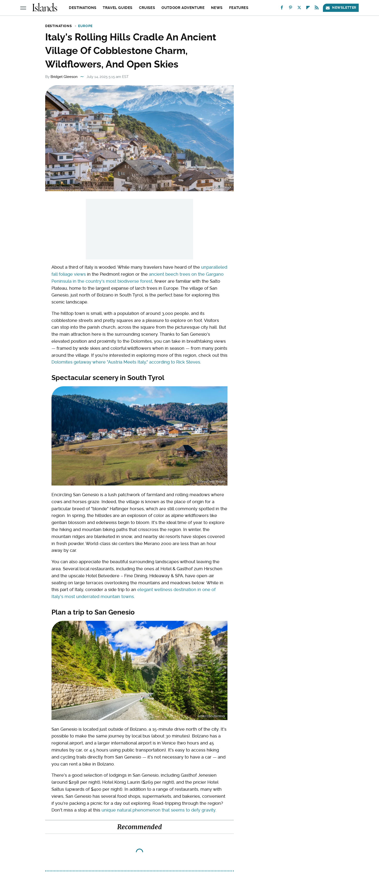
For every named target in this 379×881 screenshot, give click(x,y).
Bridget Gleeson (64, 77)
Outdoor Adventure (182, 8)
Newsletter (340, 8)
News (216, 8)
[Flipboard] (308, 8)
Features (238, 8)
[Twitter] (299, 8)
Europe (85, 26)
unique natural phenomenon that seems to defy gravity (158, 810)
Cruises (147, 8)
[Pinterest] (290, 8)
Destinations (82, 8)
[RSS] (316, 8)
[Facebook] (281, 8)
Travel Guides (117, 8)
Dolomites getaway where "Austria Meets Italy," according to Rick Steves (125, 362)
